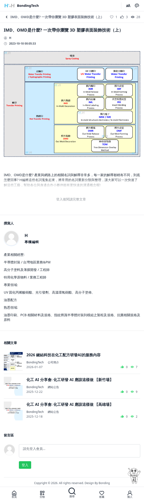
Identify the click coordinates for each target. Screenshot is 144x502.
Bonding (104, 483)
